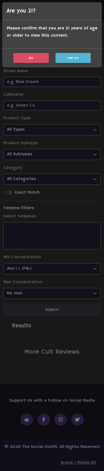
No (31, 58)
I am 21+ (73, 58)
